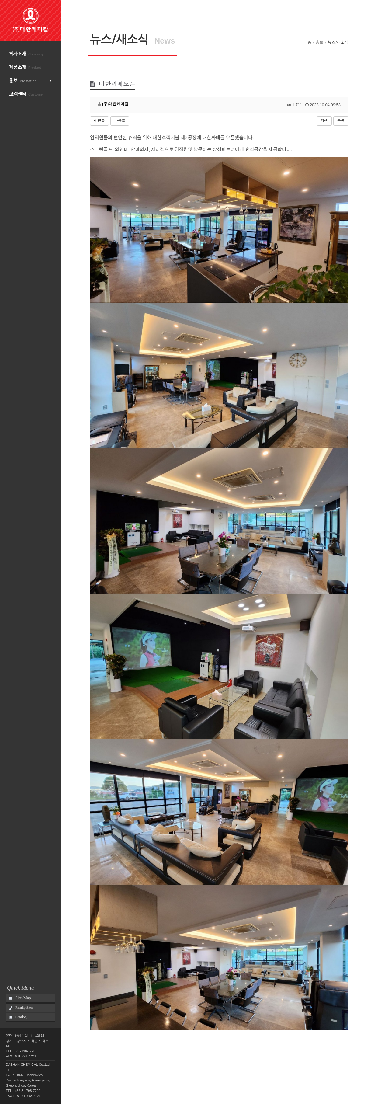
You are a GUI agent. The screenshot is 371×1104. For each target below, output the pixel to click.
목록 (341, 121)
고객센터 (26, 94)
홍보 (22, 81)
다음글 (119, 121)
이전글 (99, 121)
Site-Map (23, 998)
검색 (324, 121)
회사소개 (26, 54)
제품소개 (25, 67)
